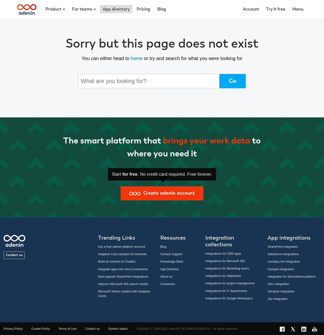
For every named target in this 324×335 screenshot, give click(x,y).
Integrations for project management (230, 283)
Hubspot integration (281, 269)
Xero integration (278, 284)
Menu (297, 9)
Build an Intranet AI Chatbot (117, 261)
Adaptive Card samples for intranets (122, 254)
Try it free (275, 9)
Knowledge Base (171, 261)
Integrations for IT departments (226, 291)
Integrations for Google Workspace (229, 298)
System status (118, 328)
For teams (82, 9)
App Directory (169, 269)
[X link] (294, 330)
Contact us (14, 255)
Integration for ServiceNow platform (292, 276)
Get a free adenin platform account (121, 246)
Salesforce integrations (283, 254)
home (137, 58)
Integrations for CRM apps (223, 253)
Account (251, 9)
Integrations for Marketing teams (227, 268)
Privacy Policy (13, 328)
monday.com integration (284, 261)
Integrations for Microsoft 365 (225, 261)
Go (232, 81)
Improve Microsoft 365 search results (123, 284)
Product (53, 9)
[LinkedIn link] (305, 330)
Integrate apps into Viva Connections (123, 269)
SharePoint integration (283, 246)
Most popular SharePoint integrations (123, 276)
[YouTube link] (316, 330)
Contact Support (171, 254)
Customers (167, 284)
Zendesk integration (281, 291)
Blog (161, 9)
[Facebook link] (283, 330)
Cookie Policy (40, 328)
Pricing (143, 9)
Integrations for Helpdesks (223, 276)
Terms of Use (67, 328)
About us (166, 276)
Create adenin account (162, 193)
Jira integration (278, 299)
